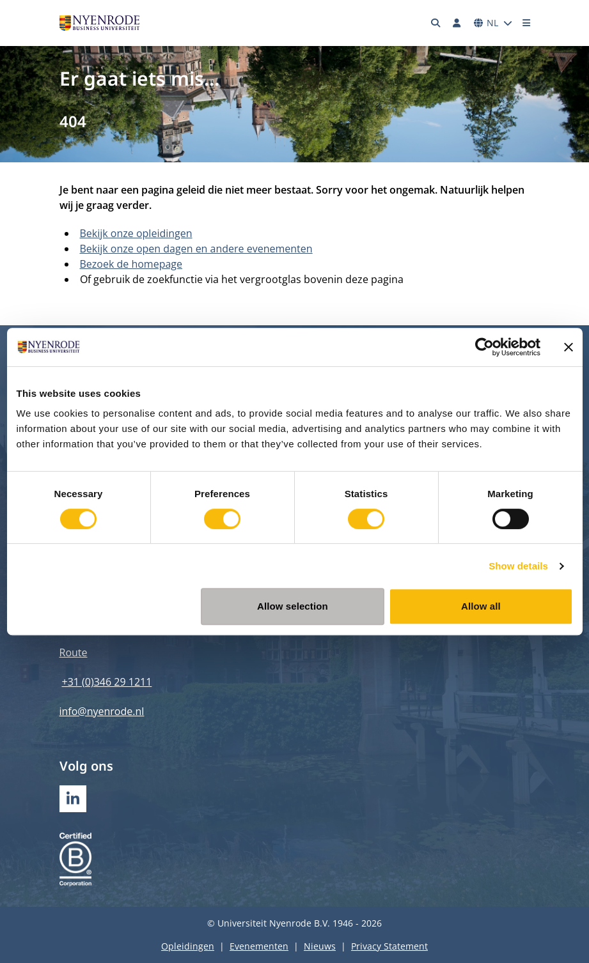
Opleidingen (187, 946)
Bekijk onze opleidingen (136, 233)
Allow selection (292, 606)
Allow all (481, 606)
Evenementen (259, 946)
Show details (518, 565)
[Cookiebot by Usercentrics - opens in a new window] (484, 347)
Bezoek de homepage (131, 264)
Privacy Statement (389, 946)
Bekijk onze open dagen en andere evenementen (196, 249)
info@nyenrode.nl (102, 711)
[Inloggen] (457, 23)
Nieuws (320, 946)
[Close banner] (568, 347)
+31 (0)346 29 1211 (107, 682)
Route (73, 652)
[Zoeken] (435, 23)
